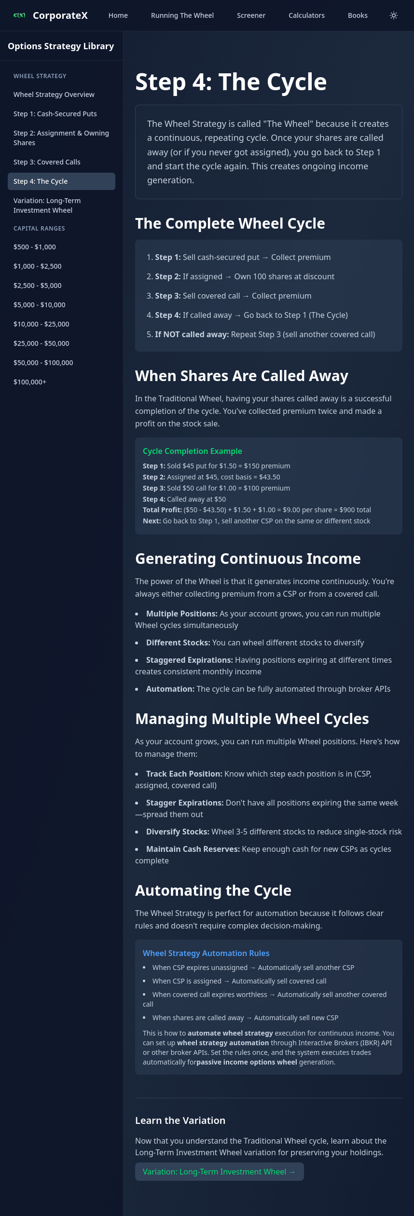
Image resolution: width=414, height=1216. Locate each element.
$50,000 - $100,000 (43, 362)
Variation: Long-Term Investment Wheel (47, 205)
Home (118, 15)
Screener (251, 15)
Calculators (307, 15)
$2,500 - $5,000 (38, 285)
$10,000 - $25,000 (41, 323)
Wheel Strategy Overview (54, 94)
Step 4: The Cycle (41, 181)
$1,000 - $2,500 (38, 266)
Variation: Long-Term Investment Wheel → (219, 1171)
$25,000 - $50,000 (41, 343)
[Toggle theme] (393, 15)
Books (358, 15)
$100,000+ (30, 381)
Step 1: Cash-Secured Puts (55, 113)
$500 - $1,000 (35, 246)
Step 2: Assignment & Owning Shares (61, 137)
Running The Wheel (182, 15)
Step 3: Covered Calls (47, 161)
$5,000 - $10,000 (40, 304)
